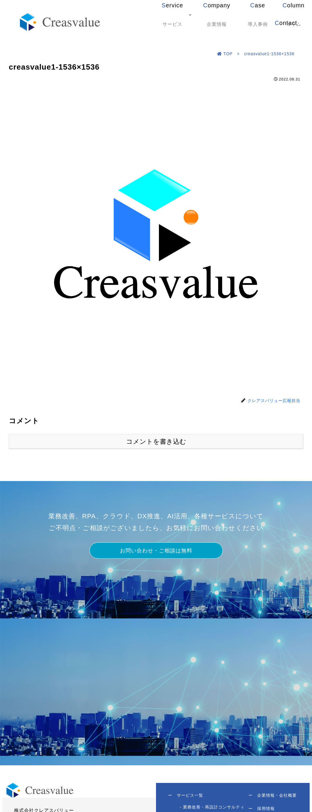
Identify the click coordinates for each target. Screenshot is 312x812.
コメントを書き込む (156, 441)
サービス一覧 (188, 799)
